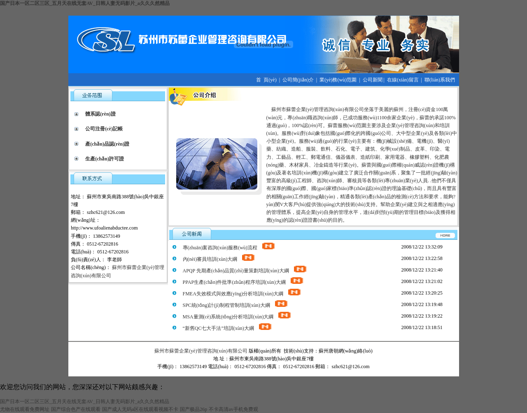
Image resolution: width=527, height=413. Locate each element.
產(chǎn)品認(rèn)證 (107, 144)
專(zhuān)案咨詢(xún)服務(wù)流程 (229, 248)
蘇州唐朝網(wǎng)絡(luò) (346, 351)
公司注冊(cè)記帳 (104, 129)
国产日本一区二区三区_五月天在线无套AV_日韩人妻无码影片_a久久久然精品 (85, 3)
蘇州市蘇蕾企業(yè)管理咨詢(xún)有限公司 (200, 351)
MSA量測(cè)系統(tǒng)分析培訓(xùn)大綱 (237, 317)
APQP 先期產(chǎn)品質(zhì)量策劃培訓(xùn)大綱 (245, 271)
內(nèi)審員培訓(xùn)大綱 (219, 259)
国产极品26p (193, 409)
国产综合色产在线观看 (75, 409)
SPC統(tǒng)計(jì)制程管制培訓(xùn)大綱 (236, 305)
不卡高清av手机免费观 (233, 409)
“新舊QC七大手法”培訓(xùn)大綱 (228, 328)
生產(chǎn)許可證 (104, 159)
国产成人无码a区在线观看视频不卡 (140, 409)
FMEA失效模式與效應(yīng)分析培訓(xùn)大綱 (242, 294)
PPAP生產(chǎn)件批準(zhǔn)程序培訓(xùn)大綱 (243, 282)
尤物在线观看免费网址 (24, 409)
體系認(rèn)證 (100, 114)
